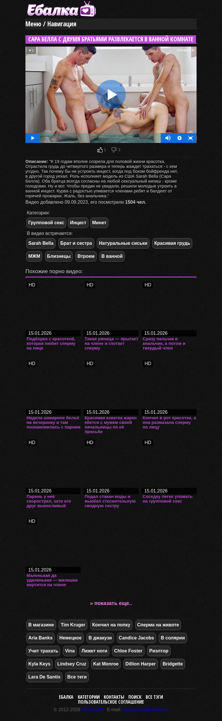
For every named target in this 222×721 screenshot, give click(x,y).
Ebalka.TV (92, 709)
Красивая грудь (172, 243)
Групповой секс (46, 222)
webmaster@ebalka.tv (146, 709)
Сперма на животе (158, 624)
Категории (89, 697)
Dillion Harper (140, 663)
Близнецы (59, 256)
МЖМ (34, 256)
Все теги (77, 676)
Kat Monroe (106, 663)
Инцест (78, 222)
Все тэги (154, 697)
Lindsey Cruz (71, 663)
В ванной (112, 256)
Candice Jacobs (136, 637)
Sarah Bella (40, 243)
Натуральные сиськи (123, 243)
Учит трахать (43, 650)
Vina (70, 650)
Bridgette (172, 663)
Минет (99, 222)
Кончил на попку (111, 624)
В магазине (41, 624)
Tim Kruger (73, 624)
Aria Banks (40, 637)
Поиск (134, 697)
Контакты (114, 697)
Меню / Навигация (50, 23)
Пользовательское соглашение (111, 702)
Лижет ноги (94, 650)
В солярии (173, 637)
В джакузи (100, 637)
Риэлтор (158, 650)
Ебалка (66, 697)
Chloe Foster (128, 650)
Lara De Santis (44, 676)
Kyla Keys (39, 663)
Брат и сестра (76, 243)
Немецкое (70, 637)
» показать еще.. (111, 603)
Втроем (86, 256)
